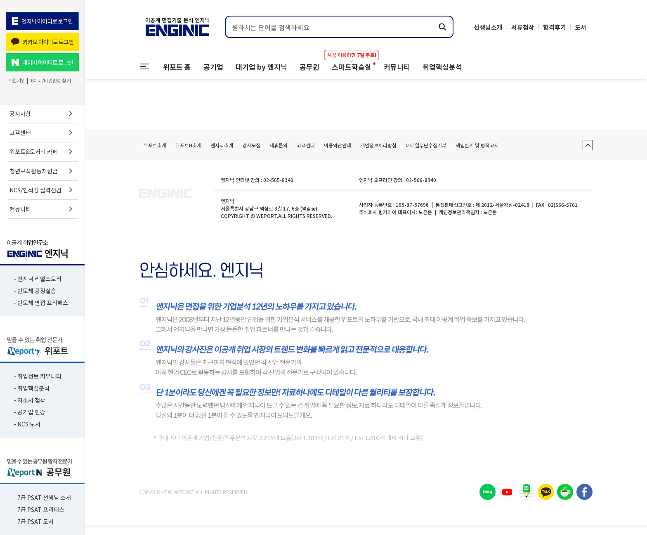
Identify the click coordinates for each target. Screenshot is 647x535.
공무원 (309, 67)
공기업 (213, 67)
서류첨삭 (522, 27)
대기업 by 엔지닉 (261, 67)
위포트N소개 (188, 145)
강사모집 (251, 145)
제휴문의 (278, 145)
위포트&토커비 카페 (42, 151)
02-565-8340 (278, 179)
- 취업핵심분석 (32, 388)
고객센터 (42, 132)
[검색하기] (442, 27)
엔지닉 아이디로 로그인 (42, 21)
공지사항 (42, 113)
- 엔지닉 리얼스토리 (37, 279)
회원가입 (17, 80)
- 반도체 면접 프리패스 (41, 302)
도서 (580, 27)
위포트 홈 (177, 67)
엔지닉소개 (221, 145)
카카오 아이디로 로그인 (42, 42)
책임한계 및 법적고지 (477, 145)
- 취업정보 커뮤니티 (37, 376)
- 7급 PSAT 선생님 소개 (42, 497)
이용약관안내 (337, 145)
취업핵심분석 (442, 67)
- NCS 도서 (27, 424)
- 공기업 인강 (29, 412)
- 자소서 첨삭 (29, 400)
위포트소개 (155, 145)
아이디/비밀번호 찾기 (50, 80)
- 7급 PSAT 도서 (34, 521)
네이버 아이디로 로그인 (42, 62)
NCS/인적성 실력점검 (42, 190)
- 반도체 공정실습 (35, 290)
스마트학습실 (351, 63)
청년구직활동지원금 (42, 171)
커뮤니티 (42, 209)
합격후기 (554, 27)
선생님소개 (488, 27)
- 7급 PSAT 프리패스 (39, 509)
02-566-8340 (421, 179)
